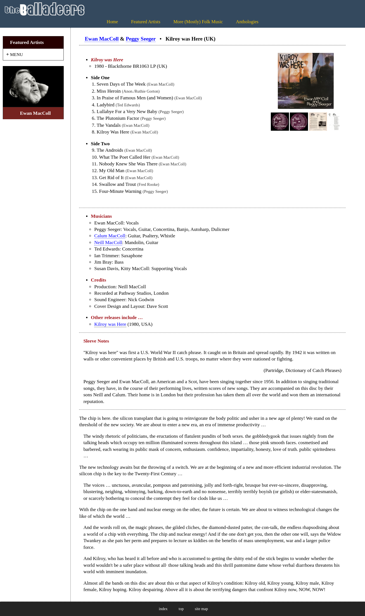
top (181, 609)
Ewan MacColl (101, 39)
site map (201, 609)
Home (112, 21)
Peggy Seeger (141, 39)
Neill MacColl (108, 242)
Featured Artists (145, 21)
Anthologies (247, 21)
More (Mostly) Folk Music (198, 21)
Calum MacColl (109, 235)
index (163, 609)
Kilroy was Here (110, 324)
